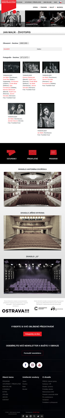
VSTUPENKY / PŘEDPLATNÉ (12, 384)
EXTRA (5, 392)
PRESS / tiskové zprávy (49, 381)
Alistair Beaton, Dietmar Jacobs (32, 25)
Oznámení (45, 399)
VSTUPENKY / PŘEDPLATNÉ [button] (33, 2)
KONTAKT (6, 399)
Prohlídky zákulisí (47, 389)
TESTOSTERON (5, 24)
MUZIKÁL (60, 7)
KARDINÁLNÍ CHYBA (32, 24)
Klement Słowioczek (9, 89)
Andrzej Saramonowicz (6, 25)
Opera (24, 381)
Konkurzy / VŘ (46, 384)
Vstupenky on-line (32, 334)
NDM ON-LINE (7, 386)
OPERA (35, 7)
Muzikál (25, 389)
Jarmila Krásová (13, 121)
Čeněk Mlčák (13, 83)
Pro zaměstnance (47, 397)
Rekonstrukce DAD (48, 392)
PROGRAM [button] (19, 2)
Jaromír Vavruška (47, 79)
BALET (52, 7)
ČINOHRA (44, 7)
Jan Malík (6, 77)
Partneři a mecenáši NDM (50, 394)
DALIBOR (7, 49)
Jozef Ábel (6, 79)
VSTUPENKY (12, 159)
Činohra (25, 384)
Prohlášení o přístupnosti (49, 402)
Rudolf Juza (12, 91)
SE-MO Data (36, 412)
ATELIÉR (5, 394)
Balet (24, 386)
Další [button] (55, 2)
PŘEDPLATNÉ (32, 159)
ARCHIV (5, 397)
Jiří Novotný (14, 81)
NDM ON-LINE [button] (47, 2)
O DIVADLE (6, 389)
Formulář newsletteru (32, 353)
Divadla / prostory (47, 386)
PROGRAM (53, 159)
